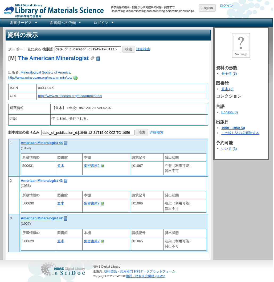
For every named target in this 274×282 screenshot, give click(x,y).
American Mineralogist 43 (42, 181)
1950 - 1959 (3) (233, 128)
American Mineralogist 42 (42, 218)
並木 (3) (227, 89)
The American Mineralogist (53, 58)
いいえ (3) (229, 149)
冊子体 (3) (229, 73)
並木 (60, 166)
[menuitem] (23, 23)
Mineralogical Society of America (46, 72)
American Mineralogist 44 (42, 143)
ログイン (227, 5)
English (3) (229, 112)
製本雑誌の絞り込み (23, 132)
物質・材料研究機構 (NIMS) (145, 276)
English (207, 8)
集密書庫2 (92, 166)
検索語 (47, 49)
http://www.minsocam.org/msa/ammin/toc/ (40, 77)
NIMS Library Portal (52, 10)
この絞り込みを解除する (240, 133)
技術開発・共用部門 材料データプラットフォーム (139, 271)
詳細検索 (143, 49)
